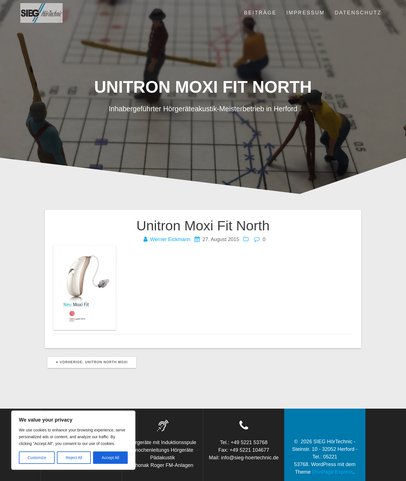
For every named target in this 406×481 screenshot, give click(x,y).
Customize (37, 457)
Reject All (74, 457)
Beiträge (260, 12)
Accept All (110, 457)
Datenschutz (358, 12)
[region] (73, 440)
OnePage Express (332, 472)
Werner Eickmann (170, 239)
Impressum (305, 12)
